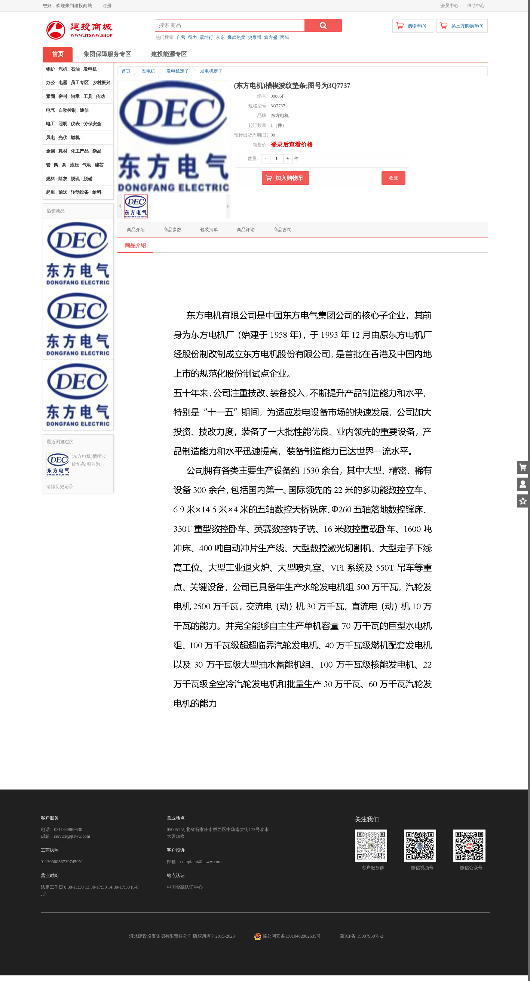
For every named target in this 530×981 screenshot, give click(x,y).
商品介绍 (136, 229)
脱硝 (87, 178)
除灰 (62, 178)
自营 (181, 37)
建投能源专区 (169, 54)
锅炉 (50, 69)
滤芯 (99, 165)
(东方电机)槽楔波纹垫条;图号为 (89, 460)
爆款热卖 (236, 37)
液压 (74, 165)
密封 (62, 96)
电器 (62, 82)
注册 (106, 5)
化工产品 (80, 151)
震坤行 (206, 37)
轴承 (75, 96)
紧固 (50, 96)
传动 (100, 96)
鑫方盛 (271, 37)
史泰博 (254, 37)
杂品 (96, 151)
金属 (50, 151)
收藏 (393, 178)
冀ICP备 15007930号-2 (361, 936)
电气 (50, 110)
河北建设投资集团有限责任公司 (160, 936)
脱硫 (75, 178)
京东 (220, 37)
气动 (86, 165)
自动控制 (67, 110)
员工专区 (80, 82)
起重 (50, 192)
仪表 (75, 123)
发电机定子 (177, 71)
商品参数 (172, 229)
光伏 (62, 137)
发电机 (90, 69)
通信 (84, 110)
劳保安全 (92, 123)
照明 (62, 123)
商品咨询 (282, 229)
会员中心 (450, 5)
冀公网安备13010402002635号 (288, 936)
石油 (75, 69)
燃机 (75, 137)
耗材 (62, 151)
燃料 (50, 178)
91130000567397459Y (61, 861)
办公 (50, 82)
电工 (50, 123)
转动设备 (80, 192)
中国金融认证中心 (185, 887)
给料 (96, 192)
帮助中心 (476, 5)
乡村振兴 (101, 82)
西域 (284, 37)
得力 (192, 37)
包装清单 (209, 229)
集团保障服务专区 (107, 54)
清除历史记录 (59, 486)
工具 (87, 96)
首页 (58, 54)
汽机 (62, 69)
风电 (50, 137)
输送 (62, 192)
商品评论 (246, 229)
